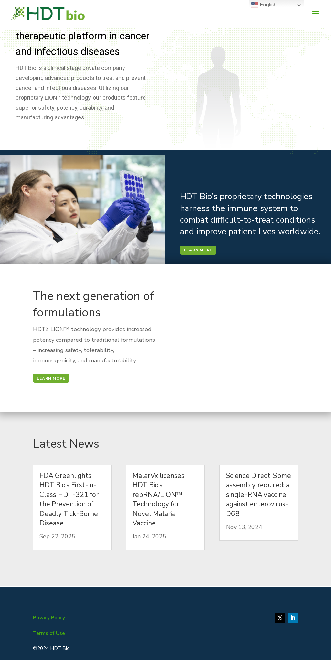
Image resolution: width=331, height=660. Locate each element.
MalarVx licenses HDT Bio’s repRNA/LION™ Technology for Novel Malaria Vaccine (159, 499)
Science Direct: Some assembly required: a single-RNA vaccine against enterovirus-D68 (258, 494)
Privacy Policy (49, 617)
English (264, 5)
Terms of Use (49, 633)
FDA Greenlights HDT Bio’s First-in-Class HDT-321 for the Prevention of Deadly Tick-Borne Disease (69, 499)
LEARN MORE (198, 250)
